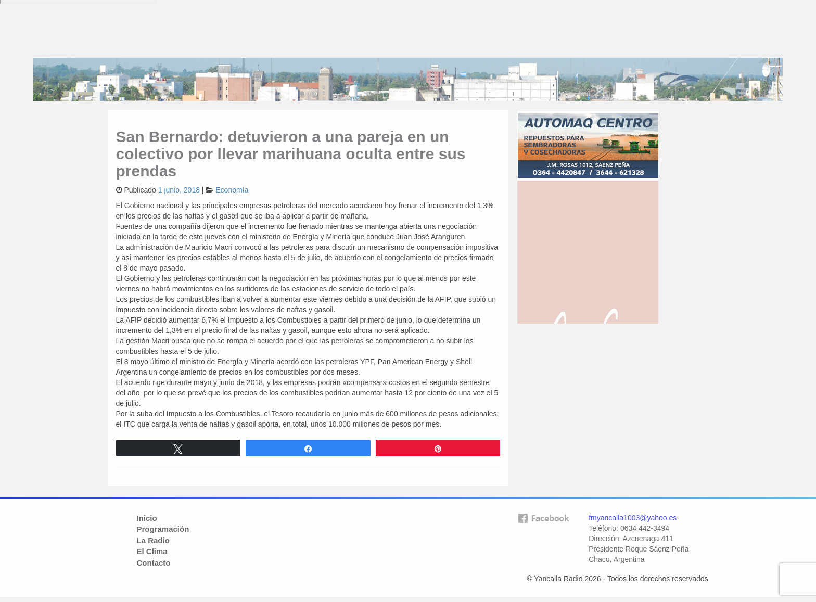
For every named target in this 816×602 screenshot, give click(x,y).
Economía (231, 190)
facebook (543, 534)
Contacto (154, 562)
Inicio (147, 518)
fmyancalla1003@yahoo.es (633, 518)
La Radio (153, 540)
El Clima (152, 551)
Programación (163, 528)
